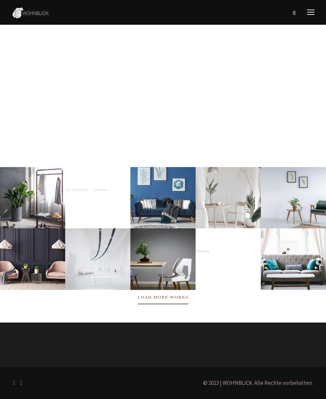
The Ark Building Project (97, 182)
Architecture (77, 189)
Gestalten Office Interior (227, 243)
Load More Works (163, 297)
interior (101, 189)
